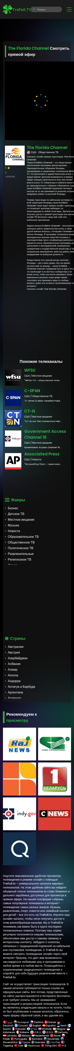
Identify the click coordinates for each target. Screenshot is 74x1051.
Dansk (50, 1022)
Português (19, 1039)
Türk (19, 1045)
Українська (32, 1045)
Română (35, 1039)
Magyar (59, 1029)
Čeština (37, 1022)
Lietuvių (61, 1032)
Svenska (38, 1042)
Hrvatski (45, 1029)
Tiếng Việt (48, 1045)
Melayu (24, 1035)
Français (18, 1029)
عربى (8, 1022)
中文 (62, 1045)
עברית (32, 1029)
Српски (24, 1042)
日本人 (36, 1032)
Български (21, 1022)
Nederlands (40, 1035)
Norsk (55, 1035)
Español (49, 1025)
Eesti (61, 1025)
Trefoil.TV (17, 9)
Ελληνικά (21, 1025)
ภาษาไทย (53, 1042)
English (35, 1025)
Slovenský (51, 1039)
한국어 (48, 1032)
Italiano (23, 1032)
